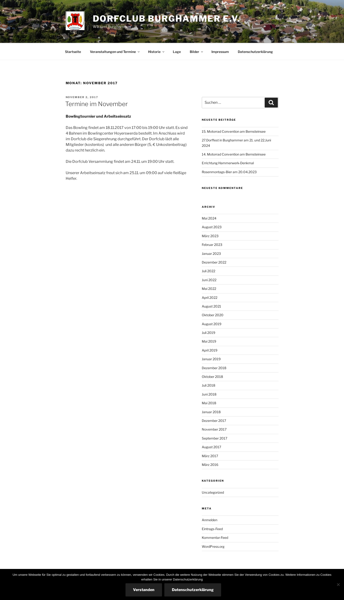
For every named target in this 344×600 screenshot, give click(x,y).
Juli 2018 (208, 385)
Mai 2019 (209, 341)
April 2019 (209, 350)
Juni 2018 (209, 394)
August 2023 (212, 227)
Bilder (197, 52)
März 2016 (210, 465)
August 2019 (211, 324)
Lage (177, 52)
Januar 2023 (211, 254)
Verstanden (143, 590)
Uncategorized (213, 492)
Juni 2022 (209, 280)
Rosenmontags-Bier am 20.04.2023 (229, 172)
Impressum (220, 52)
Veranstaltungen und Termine (115, 52)
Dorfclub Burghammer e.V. (167, 18)
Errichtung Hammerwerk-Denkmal (228, 163)
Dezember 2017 (214, 421)
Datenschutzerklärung (255, 52)
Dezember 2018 (214, 368)
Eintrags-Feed (212, 529)
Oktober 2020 (212, 315)
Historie (156, 52)
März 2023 (210, 236)
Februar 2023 (212, 245)
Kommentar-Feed (215, 538)
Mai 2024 (209, 218)
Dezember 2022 (214, 262)
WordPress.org (213, 546)
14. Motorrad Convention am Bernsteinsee (234, 154)
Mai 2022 (209, 289)
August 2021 (211, 306)
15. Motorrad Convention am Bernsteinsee (234, 131)
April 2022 (209, 298)
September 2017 (214, 438)
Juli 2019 (208, 333)
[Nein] (338, 584)
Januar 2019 (211, 359)
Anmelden (209, 520)
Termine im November (96, 104)
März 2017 (210, 456)
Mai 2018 (209, 403)
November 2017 (214, 429)
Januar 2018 (211, 412)
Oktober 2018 (212, 377)
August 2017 (211, 447)
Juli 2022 (208, 271)
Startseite (73, 52)
